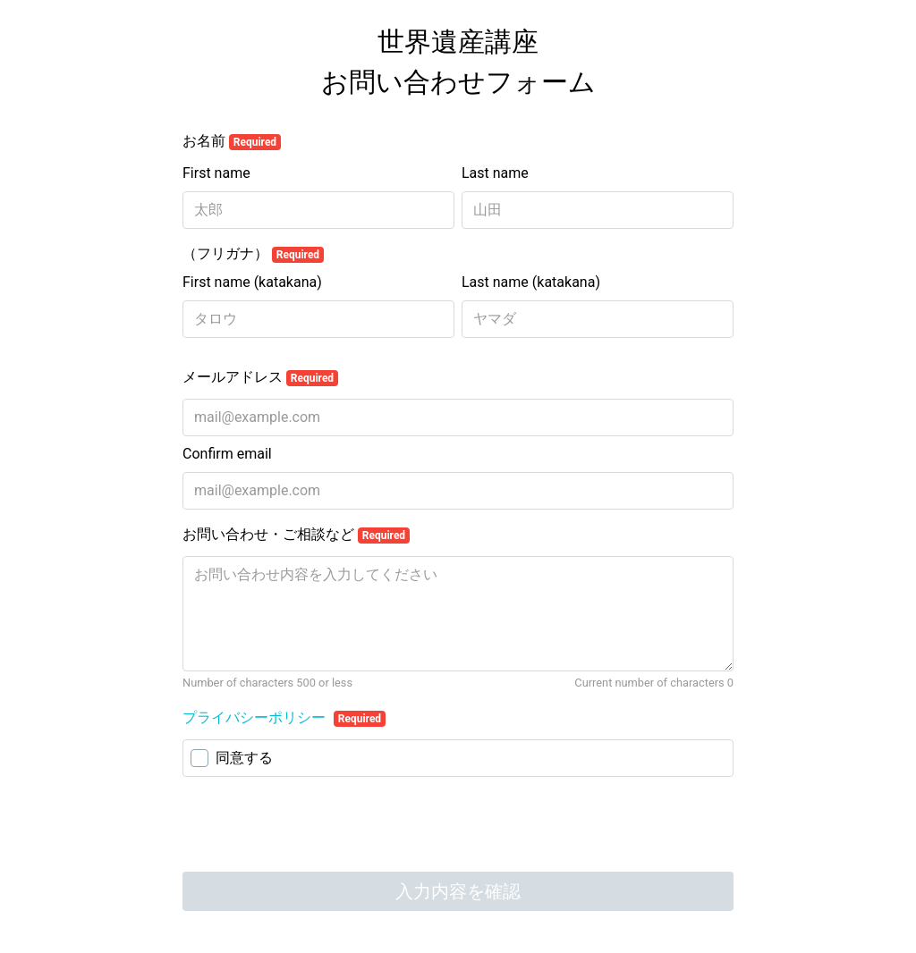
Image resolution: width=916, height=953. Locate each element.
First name (216, 172)
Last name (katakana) (531, 282)
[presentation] (318, 826)
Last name (495, 172)
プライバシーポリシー (255, 717)
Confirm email (227, 453)
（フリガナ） (253, 254)
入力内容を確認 (458, 891)
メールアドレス (260, 377)
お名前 (231, 141)
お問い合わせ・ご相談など (296, 535)
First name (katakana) (252, 282)
